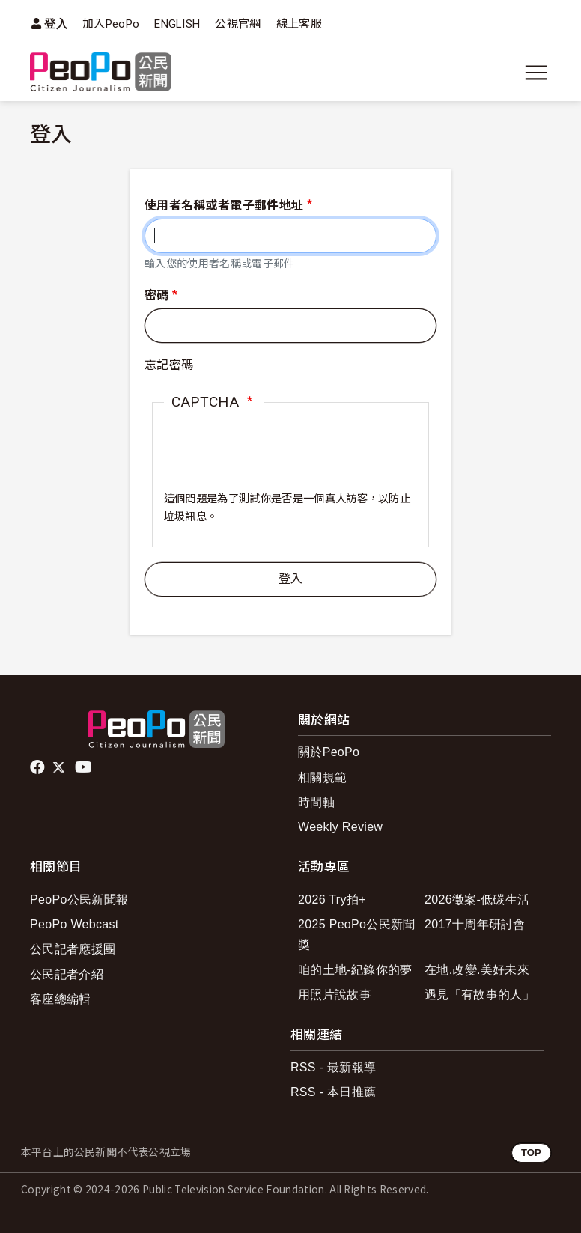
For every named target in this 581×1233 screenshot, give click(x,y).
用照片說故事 (334, 994)
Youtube (84, 767)
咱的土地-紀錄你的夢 (355, 969)
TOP (531, 1152)
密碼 (157, 295)
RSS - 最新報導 (333, 1067)
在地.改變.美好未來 (477, 969)
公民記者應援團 (72, 949)
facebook (38, 767)
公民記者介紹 (66, 974)
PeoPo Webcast (74, 924)
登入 (55, 23)
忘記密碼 (169, 365)
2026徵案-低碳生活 (477, 899)
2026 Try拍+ (332, 899)
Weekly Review (340, 827)
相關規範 (322, 777)
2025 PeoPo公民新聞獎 (357, 934)
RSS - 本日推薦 (333, 1092)
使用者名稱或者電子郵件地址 (224, 205)
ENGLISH (177, 24)
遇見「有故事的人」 (480, 994)
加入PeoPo (110, 24)
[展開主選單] (536, 73)
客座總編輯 (60, 999)
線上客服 (299, 24)
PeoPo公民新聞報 (79, 899)
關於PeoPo (328, 752)
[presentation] (278, 461)
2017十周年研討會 (475, 924)
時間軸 (316, 802)
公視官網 (238, 24)
